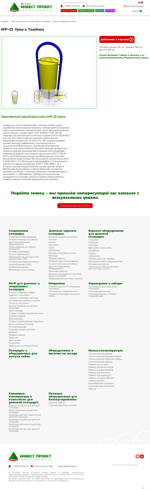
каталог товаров (69, 10)
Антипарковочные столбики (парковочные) (102, 295)
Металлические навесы (100, 354)
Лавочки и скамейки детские (23, 298)
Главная (4, 21)
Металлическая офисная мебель (105, 359)
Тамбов (27, 4)
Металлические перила (100, 362)
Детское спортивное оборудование (19, 243)
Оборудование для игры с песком (66, 279)
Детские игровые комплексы (63, 237)
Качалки (53, 239)
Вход (129, 6)
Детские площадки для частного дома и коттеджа (65, 275)
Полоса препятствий (19, 254)
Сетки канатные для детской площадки (23, 411)
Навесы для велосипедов (100, 367)
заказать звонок (86, 10)
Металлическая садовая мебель (104, 356)
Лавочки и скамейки (19, 295)
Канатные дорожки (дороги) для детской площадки (25, 416)
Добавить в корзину (117, 39)
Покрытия (57, 283)
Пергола (13, 338)
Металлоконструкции (105, 350)
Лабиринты (94, 256)
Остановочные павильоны (101, 386)
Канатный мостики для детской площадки (24, 420)
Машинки (93, 240)
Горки (51, 248)
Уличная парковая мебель (22, 292)
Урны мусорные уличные (64, 21)
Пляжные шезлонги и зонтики (63, 405)
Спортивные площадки (18, 232)
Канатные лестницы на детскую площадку (25, 425)
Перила (92, 389)
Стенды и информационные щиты (26, 313)
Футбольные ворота (18, 267)
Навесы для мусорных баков (23, 346)
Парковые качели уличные (22, 329)
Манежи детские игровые (101, 259)
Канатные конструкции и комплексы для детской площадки (23, 398)
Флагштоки (14, 343)
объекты (99, 10)
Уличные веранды (17, 327)
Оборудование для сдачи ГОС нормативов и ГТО (24, 258)
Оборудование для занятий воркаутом (22, 248)
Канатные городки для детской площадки (24, 430)
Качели (52, 242)
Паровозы (93, 242)
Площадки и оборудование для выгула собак (23, 353)
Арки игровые (16, 311)
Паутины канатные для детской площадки (24, 406)
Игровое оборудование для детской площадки (106, 233)
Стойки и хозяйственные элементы (26, 321)
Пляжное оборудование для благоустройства (63, 396)
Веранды (53, 256)
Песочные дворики (58, 271)
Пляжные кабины (17, 316)
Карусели (53, 245)
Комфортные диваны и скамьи (24, 300)
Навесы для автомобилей (101, 378)
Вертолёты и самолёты (99, 248)
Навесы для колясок (98, 364)
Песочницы (54, 250)
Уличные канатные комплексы (24, 262)
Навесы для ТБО (96, 381)
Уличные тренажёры (19, 252)
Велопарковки (16, 319)
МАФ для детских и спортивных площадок (30, 21)
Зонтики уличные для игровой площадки (23, 307)
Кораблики (93, 250)
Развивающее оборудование (63, 261)
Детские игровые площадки (62, 232)
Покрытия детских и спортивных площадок (64, 287)
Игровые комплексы (98, 264)
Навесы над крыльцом (99, 375)
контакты (110, 10)
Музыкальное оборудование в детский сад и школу (103, 268)
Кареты (92, 253)
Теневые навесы (57, 258)
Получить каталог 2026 (75, 205)
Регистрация (137, 6)
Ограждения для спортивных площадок (102, 287)
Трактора (93, 245)
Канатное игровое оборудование (105, 261)
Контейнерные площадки (101, 383)
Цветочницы (14, 340)
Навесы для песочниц (99, 372)
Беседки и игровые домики (62, 253)
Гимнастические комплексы (23, 239)
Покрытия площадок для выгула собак (64, 295)
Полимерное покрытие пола (63, 291)
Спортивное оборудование (22, 237)
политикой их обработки (58, 480)
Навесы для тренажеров (100, 370)
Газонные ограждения (99, 291)
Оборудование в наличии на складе (63, 352)
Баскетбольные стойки (20, 264)
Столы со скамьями (19, 303)
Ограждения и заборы (105, 283)
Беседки (13, 332)
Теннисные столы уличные (21, 270)
